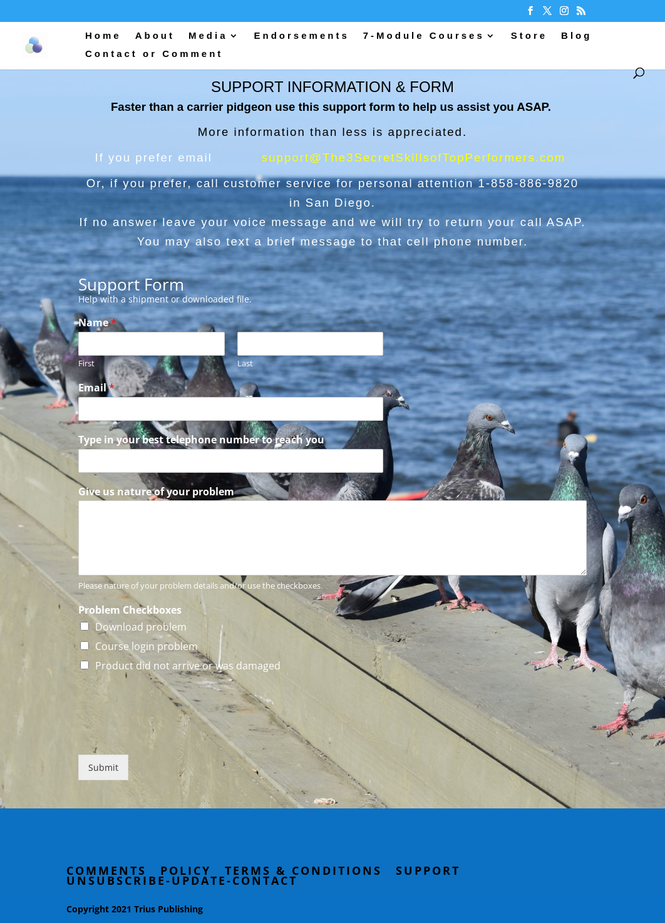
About (155, 36)
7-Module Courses (424, 36)
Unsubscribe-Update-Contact (181, 880)
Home (103, 36)
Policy (185, 870)
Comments (106, 870)
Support (428, 870)
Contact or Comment (154, 54)
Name (97, 322)
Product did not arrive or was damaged (188, 666)
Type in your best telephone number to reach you (201, 439)
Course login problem (146, 646)
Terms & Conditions (303, 870)
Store (529, 36)
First (86, 363)
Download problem (141, 627)
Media (208, 36)
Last (245, 363)
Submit (103, 767)
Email (96, 387)
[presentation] (173, 734)
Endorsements (301, 36)
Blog (576, 36)
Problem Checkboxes (130, 610)
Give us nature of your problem (156, 491)
